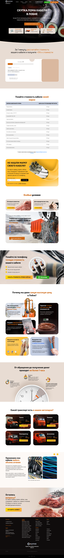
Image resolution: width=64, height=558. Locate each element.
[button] (54, 2)
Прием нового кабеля (25, 534)
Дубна (48, 538)
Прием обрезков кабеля (26, 531)
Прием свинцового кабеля (26, 527)
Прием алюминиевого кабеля (26, 525)
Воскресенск (38, 538)
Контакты (24, 2)
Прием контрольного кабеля (26, 530)
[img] (31, 544)
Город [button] (26, 1)
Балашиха (37, 530)
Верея (37, 533)
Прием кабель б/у (25, 533)
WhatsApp (44, 277)
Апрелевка (37, 529)
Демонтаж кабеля (38, 525)
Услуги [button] (22, 1)
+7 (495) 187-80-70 (39, 1)
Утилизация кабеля (39, 522)
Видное (37, 535)
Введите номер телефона (11, 178)
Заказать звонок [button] (8, 525)
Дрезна (48, 536)
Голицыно (48, 529)
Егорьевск (48, 540)
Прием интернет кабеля (26, 524)
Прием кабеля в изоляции (26, 537)
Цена (47, 522)
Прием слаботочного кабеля (26, 528)
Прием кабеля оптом (39, 524)
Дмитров (48, 532)
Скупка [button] (17, 1)
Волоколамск (38, 537)
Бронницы (37, 532)
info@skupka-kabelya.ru (38, 2)
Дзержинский (49, 530)
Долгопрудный (49, 533)
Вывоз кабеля (38, 521)
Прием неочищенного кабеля (26, 535)
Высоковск (37, 540)
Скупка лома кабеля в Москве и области (32, 547)
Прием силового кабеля (25, 522)
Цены (30, 1)
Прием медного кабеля (25, 521)
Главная (48, 521)
